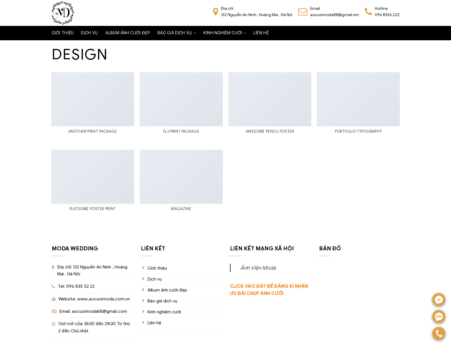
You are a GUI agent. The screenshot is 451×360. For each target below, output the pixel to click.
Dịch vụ (89, 33)
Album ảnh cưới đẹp (127, 33)
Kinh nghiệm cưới (225, 33)
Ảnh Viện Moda (258, 267)
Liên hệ (261, 33)
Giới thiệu (63, 33)
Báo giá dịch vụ (177, 33)
